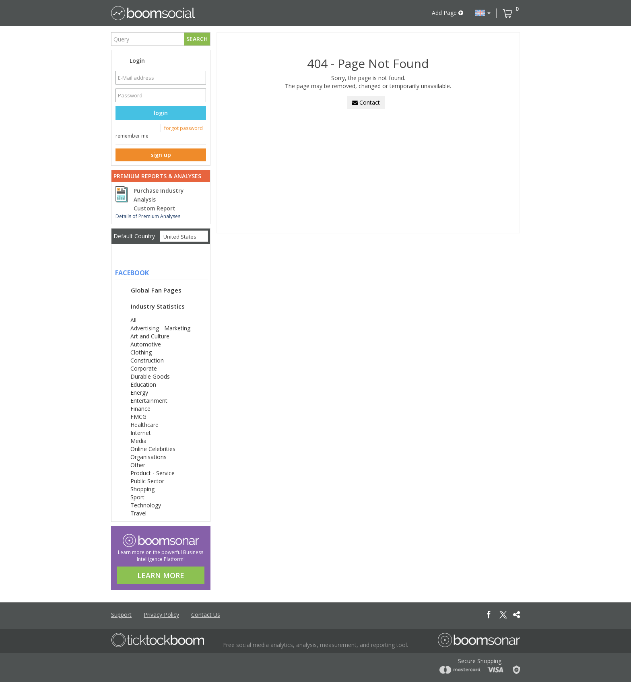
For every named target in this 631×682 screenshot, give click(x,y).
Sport (137, 497)
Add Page (447, 12)
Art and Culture (149, 336)
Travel (138, 513)
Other (137, 465)
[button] (483, 13)
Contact (366, 102)
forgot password (183, 128)
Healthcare (144, 425)
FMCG (138, 416)
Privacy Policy (161, 614)
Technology (145, 505)
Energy (139, 392)
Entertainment (148, 400)
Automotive (145, 344)
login (161, 113)
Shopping (142, 489)
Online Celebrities (152, 449)
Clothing (141, 352)
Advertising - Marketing (160, 328)
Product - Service (152, 473)
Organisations (148, 457)
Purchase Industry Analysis (159, 195)
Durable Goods (150, 376)
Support (121, 614)
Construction (147, 360)
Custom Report (154, 208)
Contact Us (205, 614)
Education (143, 384)
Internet (140, 433)
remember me (131, 135)
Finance (140, 408)
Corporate (143, 368)
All (133, 320)
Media (138, 441)
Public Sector (147, 481)
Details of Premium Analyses (147, 216)
